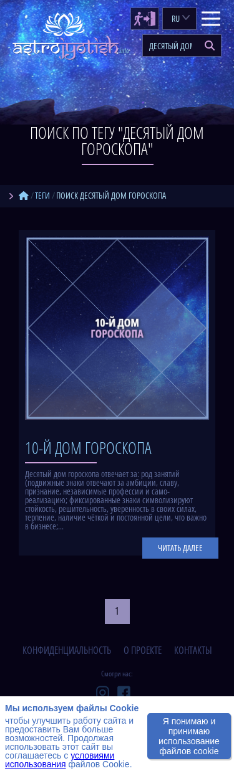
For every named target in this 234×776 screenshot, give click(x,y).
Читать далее (180, 548)
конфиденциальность (66, 650)
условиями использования (59, 759)
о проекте (143, 650)
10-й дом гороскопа (88, 448)
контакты (193, 650)
